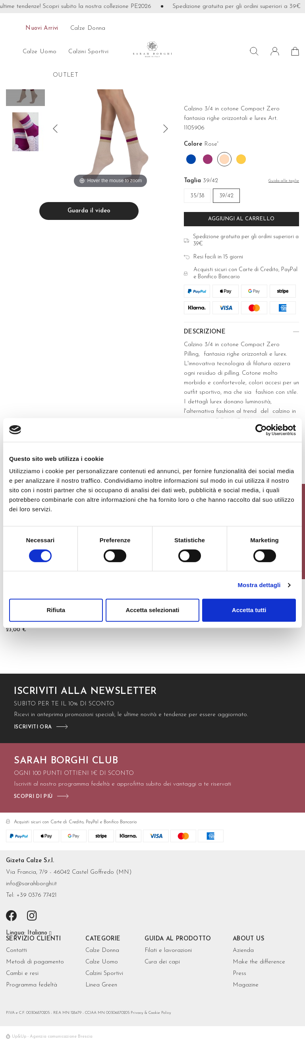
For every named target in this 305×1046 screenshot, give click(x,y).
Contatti (16, 951)
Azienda (243, 951)
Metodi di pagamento (35, 962)
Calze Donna (102, 951)
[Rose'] (224, 159)
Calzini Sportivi (104, 974)
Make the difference (259, 962)
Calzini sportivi (88, 52)
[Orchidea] (208, 159)
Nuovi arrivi (41, 28)
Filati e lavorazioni (168, 951)
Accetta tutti (249, 610)
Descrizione (205, 332)
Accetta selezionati (152, 610)
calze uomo (40, 52)
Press (239, 974)
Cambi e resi (22, 974)
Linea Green (101, 985)
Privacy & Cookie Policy (151, 1013)
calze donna (88, 28)
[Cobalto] (191, 159)
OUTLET (65, 75)
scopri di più (33, 796)
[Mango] (241, 159)
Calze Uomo (101, 962)
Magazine (246, 985)
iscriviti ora (33, 727)
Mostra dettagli (258, 585)
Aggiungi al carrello (241, 219)
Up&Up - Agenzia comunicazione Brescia (52, 1036)
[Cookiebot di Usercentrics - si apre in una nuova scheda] (261, 430)
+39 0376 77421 (36, 895)
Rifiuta (55, 610)
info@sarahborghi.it (31, 884)
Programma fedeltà (31, 985)
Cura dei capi (162, 962)
